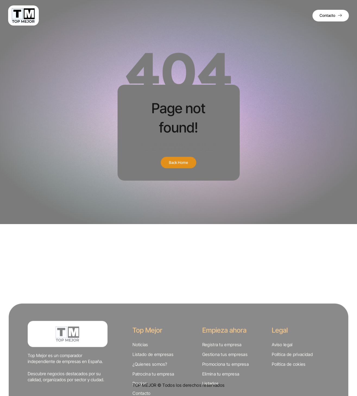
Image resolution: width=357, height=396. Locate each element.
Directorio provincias (176, 15)
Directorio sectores (215, 15)
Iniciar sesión (294, 15)
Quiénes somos (95, 15)
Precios (272, 15)
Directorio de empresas (133, 15)
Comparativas (248, 15)
